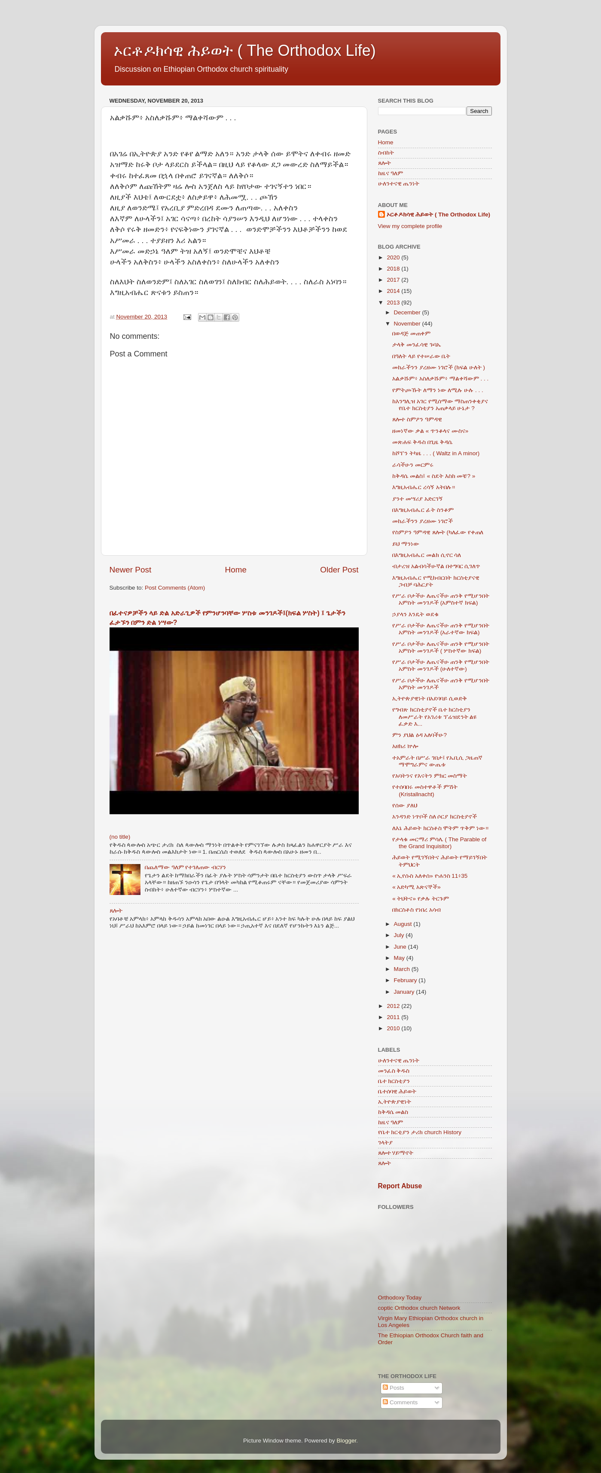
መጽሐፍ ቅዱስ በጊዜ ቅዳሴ (422, 442)
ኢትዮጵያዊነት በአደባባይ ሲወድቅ (429, 698)
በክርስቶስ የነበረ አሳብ (416, 910)
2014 (394, 291)
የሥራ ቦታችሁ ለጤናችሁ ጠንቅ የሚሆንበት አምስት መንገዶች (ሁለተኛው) (440, 665)
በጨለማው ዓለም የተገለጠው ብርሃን (185, 867)
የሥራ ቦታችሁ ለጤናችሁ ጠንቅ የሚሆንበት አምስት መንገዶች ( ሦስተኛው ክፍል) (440, 647)
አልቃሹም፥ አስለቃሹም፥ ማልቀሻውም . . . (440, 378)
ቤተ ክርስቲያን (394, 1081)
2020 (394, 257)
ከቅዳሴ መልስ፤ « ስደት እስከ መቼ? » (433, 476)
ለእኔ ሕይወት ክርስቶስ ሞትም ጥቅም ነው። (440, 828)
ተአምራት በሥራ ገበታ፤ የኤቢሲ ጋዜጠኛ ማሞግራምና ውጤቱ (437, 761)
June (401, 946)
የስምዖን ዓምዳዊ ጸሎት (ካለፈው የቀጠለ (437, 532)
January (405, 992)
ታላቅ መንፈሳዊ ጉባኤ (416, 344)
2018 (394, 268)
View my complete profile (410, 226)
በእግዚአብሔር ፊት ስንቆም (423, 510)
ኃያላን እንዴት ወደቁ (415, 614)
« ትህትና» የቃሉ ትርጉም (420, 898)
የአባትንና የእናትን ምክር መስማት (429, 776)
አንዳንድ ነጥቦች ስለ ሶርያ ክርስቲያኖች (434, 816)
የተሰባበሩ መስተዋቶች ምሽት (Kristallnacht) (425, 790)
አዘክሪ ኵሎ (405, 746)
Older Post (339, 569)
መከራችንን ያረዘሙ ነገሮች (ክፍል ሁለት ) (438, 367)
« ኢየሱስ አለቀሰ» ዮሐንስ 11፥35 (429, 876)
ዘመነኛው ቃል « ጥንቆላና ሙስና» (430, 431)
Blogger (347, 1440)
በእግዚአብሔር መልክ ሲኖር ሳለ (426, 555)
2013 (394, 302)
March (403, 969)
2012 (394, 1006)
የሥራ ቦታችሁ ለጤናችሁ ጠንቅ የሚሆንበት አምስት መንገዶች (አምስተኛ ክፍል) (440, 599)
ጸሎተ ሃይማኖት (396, 1153)
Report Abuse (400, 1186)
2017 (394, 280)
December (408, 312)
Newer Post (131, 569)
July (400, 935)
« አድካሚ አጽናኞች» (416, 887)
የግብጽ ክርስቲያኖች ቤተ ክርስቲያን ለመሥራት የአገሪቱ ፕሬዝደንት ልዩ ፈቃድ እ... (434, 716)
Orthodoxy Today (400, 1297)
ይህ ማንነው (405, 544)
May (400, 958)
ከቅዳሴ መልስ (393, 1112)
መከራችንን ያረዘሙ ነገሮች (422, 521)
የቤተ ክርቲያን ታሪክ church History (420, 1132)
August (404, 924)
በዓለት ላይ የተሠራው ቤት (421, 356)
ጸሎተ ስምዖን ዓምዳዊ (417, 419)
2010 (394, 1028)
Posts (393, 1388)
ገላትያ (385, 1142)
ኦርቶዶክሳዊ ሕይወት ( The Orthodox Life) (245, 50)
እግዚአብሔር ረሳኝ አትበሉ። (423, 487)
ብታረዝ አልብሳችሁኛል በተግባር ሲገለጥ (436, 566)
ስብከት (386, 152)
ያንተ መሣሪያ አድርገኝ (417, 499)
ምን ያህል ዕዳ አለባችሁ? (419, 735)
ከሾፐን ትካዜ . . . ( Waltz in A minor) (435, 453)
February (406, 980)
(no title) (120, 837)
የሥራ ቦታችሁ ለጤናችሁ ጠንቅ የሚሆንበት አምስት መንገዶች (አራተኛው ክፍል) (440, 629)
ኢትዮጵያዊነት (394, 1102)
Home (236, 569)
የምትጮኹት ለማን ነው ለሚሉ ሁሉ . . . (437, 390)
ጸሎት (116, 910)
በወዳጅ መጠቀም (411, 333)
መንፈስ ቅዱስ (394, 1071)
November (408, 323)
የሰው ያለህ (404, 805)
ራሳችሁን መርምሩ (412, 465)
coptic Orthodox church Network (419, 1308)
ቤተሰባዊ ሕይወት (397, 1091)
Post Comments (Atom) (175, 587)
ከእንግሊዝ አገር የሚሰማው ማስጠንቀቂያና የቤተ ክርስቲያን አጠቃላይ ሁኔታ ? (440, 404)
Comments (400, 1402)
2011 (394, 1017)
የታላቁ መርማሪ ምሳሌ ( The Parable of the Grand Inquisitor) (439, 842)
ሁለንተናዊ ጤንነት (399, 183)
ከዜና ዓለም (390, 173)
